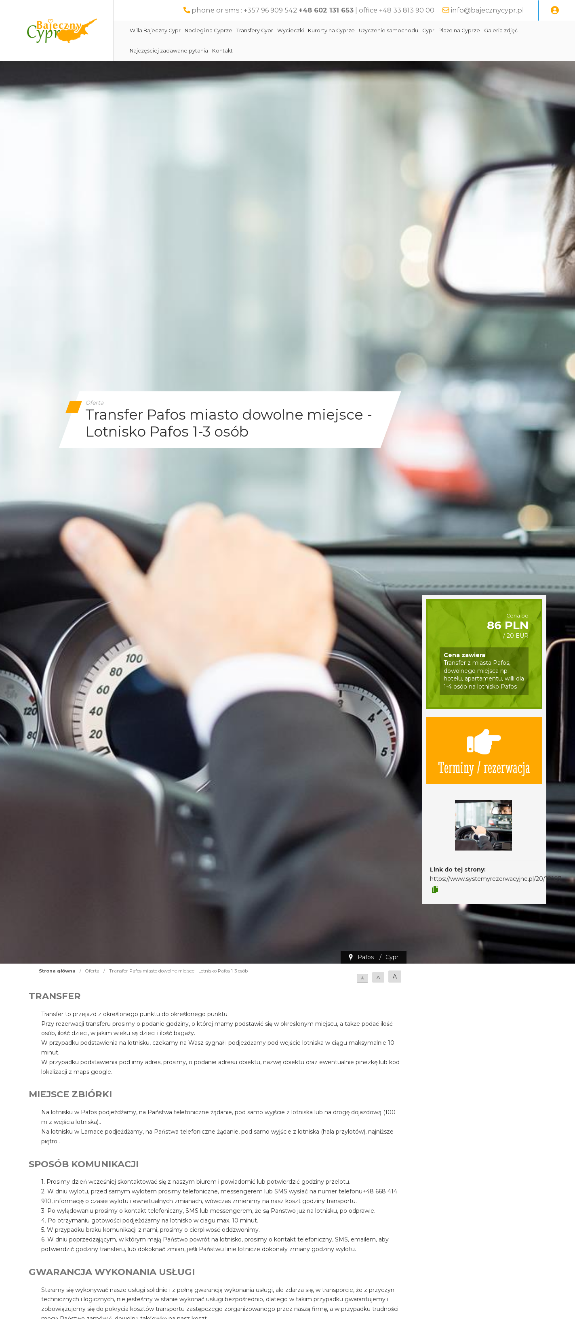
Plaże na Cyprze (459, 30)
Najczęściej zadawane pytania (169, 51)
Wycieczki (290, 30)
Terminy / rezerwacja (484, 750)
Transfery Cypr (254, 30)
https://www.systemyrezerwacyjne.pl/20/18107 (496, 878)
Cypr (428, 30)
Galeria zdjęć (501, 30)
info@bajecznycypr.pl (487, 10)
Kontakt (222, 51)
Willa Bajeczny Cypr (155, 30)
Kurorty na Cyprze (331, 30)
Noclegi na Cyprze (208, 30)
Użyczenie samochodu (388, 30)
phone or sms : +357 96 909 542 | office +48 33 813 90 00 (313, 10)
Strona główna (57, 971)
